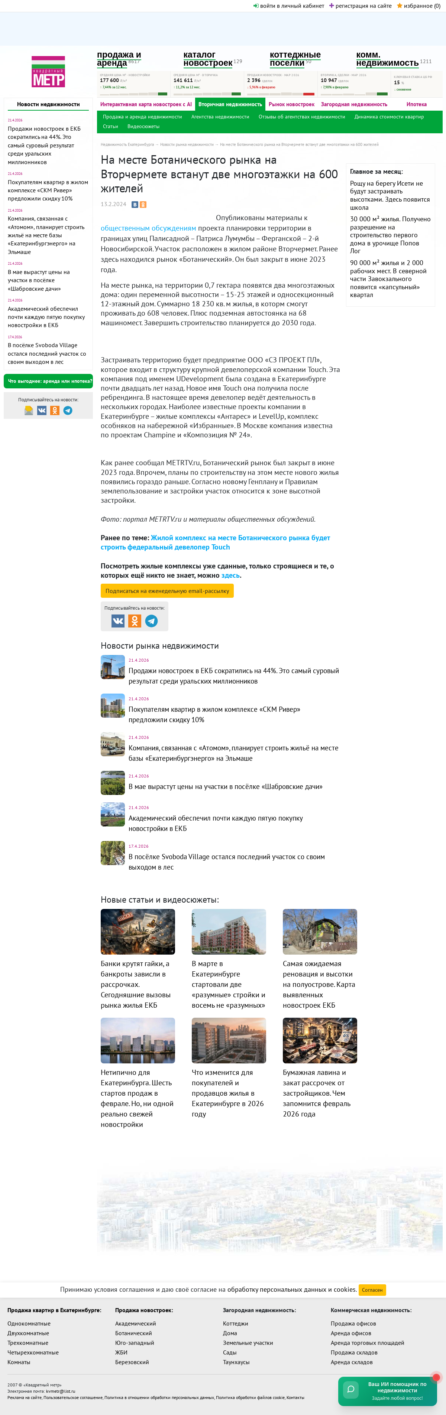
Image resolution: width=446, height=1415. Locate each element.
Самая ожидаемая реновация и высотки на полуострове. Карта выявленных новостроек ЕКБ (319, 984)
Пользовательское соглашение (73, 1396)
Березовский (132, 1362)
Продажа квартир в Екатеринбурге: (54, 1310)
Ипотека (417, 104)
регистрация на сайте (360, 5)
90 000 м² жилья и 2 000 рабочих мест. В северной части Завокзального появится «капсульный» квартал (388, 278)
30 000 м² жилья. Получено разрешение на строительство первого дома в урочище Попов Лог (390, 235)
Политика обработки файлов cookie (250, 1396)
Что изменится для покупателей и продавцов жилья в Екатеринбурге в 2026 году (228, 1093)
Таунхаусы (236, 1362)
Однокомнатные (29, 1323)
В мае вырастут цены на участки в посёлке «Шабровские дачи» (39, 280)
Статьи (110, 126)
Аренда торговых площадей (367, 1342)
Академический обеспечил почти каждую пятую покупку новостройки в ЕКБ (46, 317)
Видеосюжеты (143, 126)
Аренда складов (352, 1362)
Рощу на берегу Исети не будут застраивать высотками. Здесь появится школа (390, 195)
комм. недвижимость (387, 59)
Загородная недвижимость (354, 104)
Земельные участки (248, 1342)
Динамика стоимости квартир (389, 116)
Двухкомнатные (28, 1333)
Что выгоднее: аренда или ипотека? (50, 381)
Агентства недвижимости (220, 116)
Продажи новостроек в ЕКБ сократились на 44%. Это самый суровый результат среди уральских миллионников (44, 145)
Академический (135, 1323)
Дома (230, 1333)
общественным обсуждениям (148, 228)
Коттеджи (235, 1323)
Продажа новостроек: (144, 1310)
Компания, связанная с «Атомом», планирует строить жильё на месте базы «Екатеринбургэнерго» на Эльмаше (46, 235)
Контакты (295, 1396)
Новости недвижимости (48, 104)
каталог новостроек (208, 59)
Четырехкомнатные (33, 1352)
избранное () (418, 5)
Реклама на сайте (24, 1396)
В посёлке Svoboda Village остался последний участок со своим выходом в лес (47, 353)
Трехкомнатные (27, 1342)
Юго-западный (134, 1342)
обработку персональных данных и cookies (291, 1289)
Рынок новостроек (291, 104)
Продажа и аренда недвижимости (142, 116)
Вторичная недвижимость (230, 104)
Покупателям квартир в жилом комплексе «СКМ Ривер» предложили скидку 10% (48, 190)
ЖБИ (121, 1352)
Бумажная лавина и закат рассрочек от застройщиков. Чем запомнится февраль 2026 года (316, 1093)
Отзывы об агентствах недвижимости (302, 116)
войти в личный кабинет (288, 5)
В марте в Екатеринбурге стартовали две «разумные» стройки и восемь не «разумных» (228, 984)
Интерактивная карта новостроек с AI (146, 104)
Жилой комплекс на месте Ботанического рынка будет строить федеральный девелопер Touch (215, 542)
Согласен (372, 1290)
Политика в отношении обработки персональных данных (159, 1396)
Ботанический (133, 1333)
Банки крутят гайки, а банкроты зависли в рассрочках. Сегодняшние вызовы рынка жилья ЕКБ (136, 984)
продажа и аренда (119, 59)
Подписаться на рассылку (167, 590)
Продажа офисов (353, 1323)
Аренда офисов (351, 1333)
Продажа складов (354, 1352)
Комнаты (18, 1362)
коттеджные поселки (295, 59)
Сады (230, 1352)
